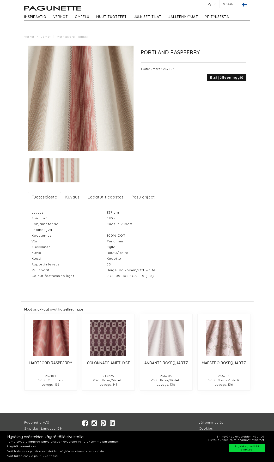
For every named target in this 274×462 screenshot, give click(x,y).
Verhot (60, 17)
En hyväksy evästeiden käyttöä (240, 436)
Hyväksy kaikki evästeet (247, 447)
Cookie (205, 428)
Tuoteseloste (44, 197)
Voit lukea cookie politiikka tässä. (33, 456)
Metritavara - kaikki (72, 36)
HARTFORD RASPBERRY (50, 362)
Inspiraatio (35, 17)
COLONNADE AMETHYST (108, 362)
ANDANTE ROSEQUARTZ (166, 362)
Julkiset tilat (147, 17)
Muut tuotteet (111, 17)
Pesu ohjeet (143, 197)
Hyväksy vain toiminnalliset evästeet (236, 439)
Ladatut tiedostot (105, 197)
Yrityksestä (217, 17)
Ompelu (82, 17)
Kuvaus (72, 197)
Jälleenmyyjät (183, 17)
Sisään (228, 4)
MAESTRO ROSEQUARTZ (224, 362)
